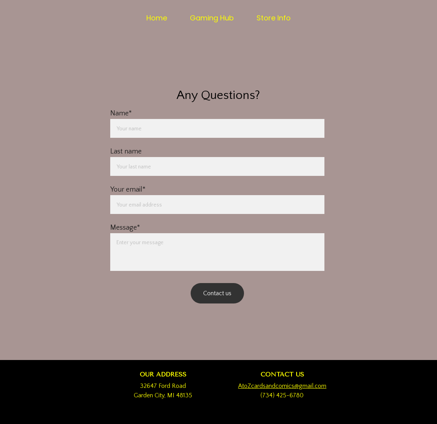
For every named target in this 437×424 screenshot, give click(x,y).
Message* (125, 228)
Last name (126, 151)
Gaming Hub (212, 18)
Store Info (274, 18)
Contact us (217, 293)
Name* (121, 113)
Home (156, 18)
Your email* (128, 190)
